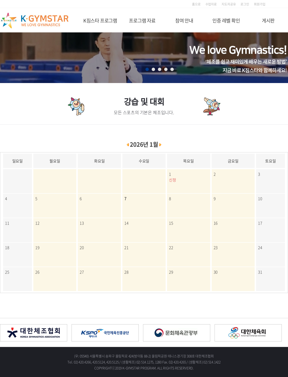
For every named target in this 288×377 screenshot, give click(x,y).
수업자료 (211, 4)
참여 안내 (184, 20)
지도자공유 (229, 4)
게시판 (268, 20)
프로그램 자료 (142, 20)
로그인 (244, 4)
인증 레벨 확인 (226, 20)
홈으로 (196, 4)
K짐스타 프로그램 (100, 20)
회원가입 (259, 4)
